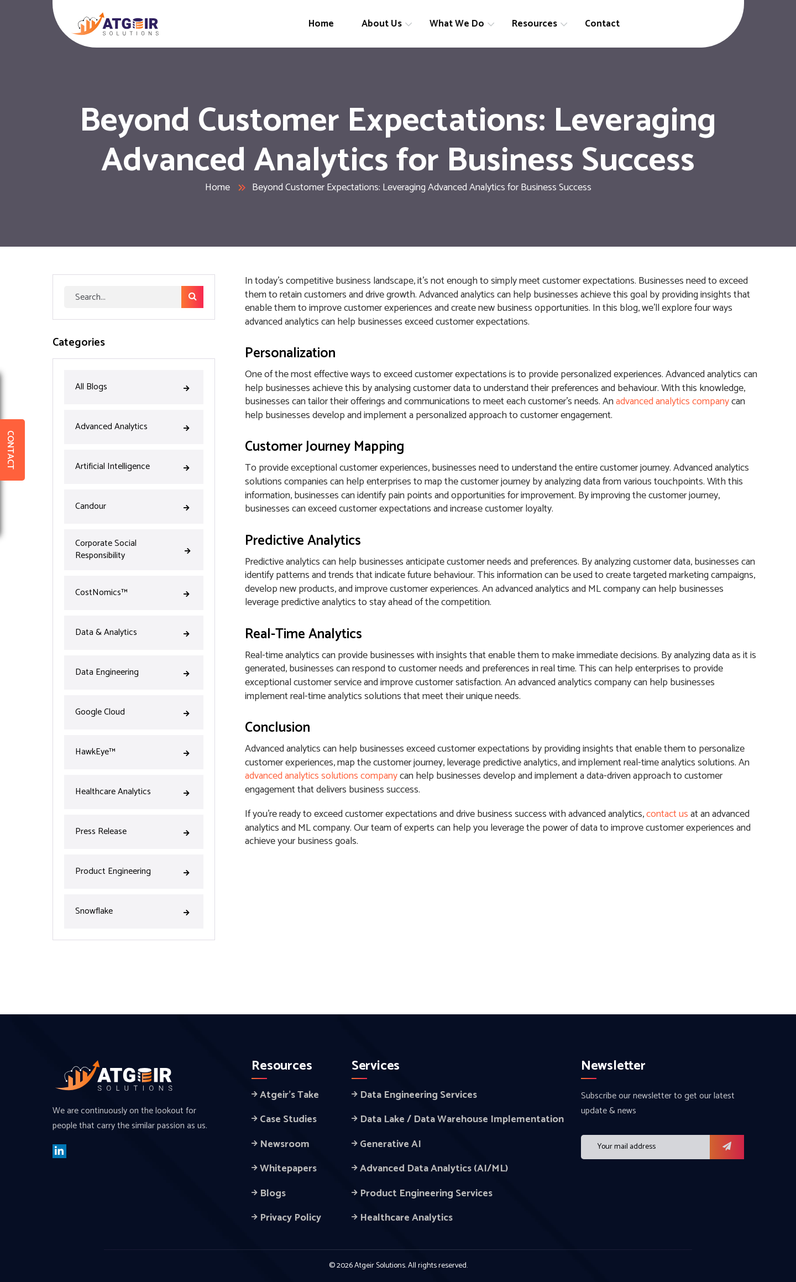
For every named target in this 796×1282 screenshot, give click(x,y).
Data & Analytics (134, 631)
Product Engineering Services (426, 1193)
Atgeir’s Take (289, 1095)
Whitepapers (288, 1168)
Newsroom (285, 1144)
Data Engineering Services (418, 1095)
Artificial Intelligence (134, 466)
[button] (727, 1147)
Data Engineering (134, 671)
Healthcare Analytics (134, 791)
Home (217, 187)
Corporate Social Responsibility (134, 549)
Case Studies (288, 1119)
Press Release (134, 831)
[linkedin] (59, 1151)
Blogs (273, 1193)
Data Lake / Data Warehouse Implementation (462, 1119)
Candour (134, 505)
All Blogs (134, 386)
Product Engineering (134, 870)
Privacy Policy (290, 1218)
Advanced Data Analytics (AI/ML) (434, 1168)
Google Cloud (134, 711)
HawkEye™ (134, 751)
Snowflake (134, 910)
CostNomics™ (134, 592)
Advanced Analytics (134, 426)
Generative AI (390, 1144)
